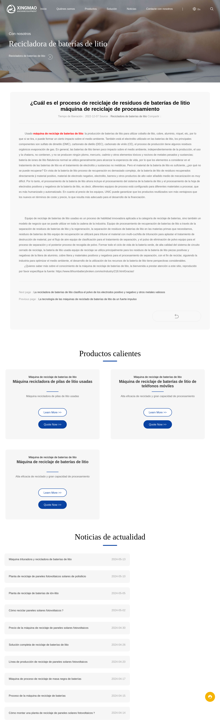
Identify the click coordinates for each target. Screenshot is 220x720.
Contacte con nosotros (159, 8)
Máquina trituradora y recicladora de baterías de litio (39, 460)
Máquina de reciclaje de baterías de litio (184, 593)
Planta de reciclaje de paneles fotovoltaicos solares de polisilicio (156, 460)
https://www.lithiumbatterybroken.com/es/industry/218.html (90, 271)
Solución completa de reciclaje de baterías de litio (148, 494)
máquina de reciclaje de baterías (24, 640)
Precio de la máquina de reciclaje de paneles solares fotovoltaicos (46, 494)
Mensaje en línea (171, 636)
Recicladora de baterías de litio (128, 116)
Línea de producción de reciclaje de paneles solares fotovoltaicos (46, 511)
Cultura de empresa (113, 599)
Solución (112, 8)
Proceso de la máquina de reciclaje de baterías (36, 528)
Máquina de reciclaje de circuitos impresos (185, 599)
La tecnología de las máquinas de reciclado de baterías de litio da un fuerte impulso (87, 299)
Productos (91, 8)
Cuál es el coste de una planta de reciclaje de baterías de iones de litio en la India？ (156, 545)
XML (163, 649)
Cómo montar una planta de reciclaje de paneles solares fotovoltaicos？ (156, 528)
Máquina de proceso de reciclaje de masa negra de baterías (154, 511)
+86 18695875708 (25, 619)
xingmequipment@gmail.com (34, 606)
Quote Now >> (36, 404)
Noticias (131, 8)
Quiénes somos (65, 8)
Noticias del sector (112, 636)
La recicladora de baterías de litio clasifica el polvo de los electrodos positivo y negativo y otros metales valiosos (99, 292)
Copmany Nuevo (111, 630)
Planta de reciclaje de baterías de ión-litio (33, 477)
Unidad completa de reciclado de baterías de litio (37, 545)
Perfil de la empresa (113, 593)
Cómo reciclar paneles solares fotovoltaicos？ (146, 477)
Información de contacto (175, 630)
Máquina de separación (174, 612)
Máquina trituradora (172, 606)
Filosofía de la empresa (115, 606)
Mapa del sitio (169, 643)
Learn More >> (36, 392)
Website (17, 704)
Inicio (43, 8)
